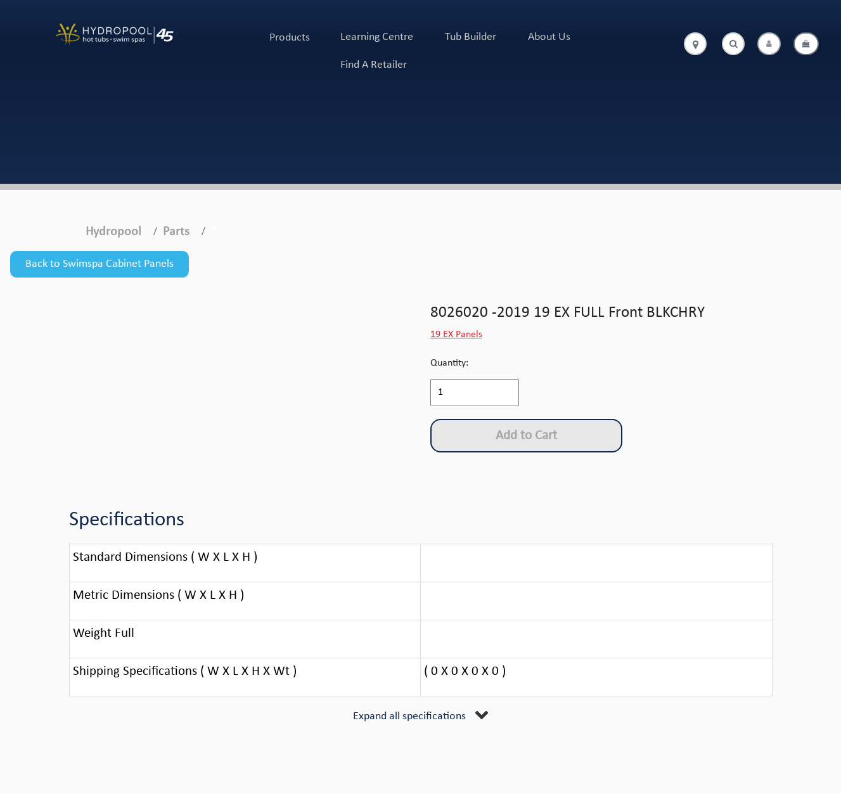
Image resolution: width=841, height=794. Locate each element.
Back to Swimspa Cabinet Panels (99, 264)
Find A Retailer (373, 65)
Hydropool (113, 232)
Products (289, 38)
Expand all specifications (409, 716)
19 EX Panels (456, 335)
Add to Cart (526, 435)
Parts (176, 232)
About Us (549, 37)
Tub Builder (470, 37)
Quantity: (449, 363)
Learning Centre (376, 37)
